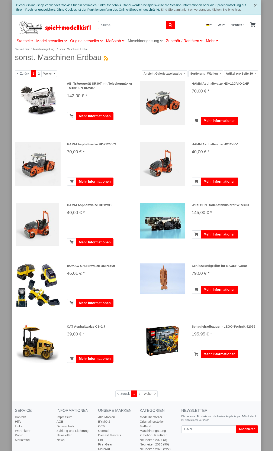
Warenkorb (22, 430)
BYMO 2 (104, 421)
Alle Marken (106, 417)
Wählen (204, 73)
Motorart (104, 449)
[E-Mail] (208, 429)
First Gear (105, 444)
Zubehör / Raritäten (184, 41)
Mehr (212, 41)
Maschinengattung (145, 41)
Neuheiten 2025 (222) (155, 449)
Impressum (64, 417)
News (61, 440)
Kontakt (20, 417)
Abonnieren (247, 429)
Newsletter (64, 435)
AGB (60, 421)
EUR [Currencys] (221, 24)
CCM (101, 426)
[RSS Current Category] (106, 58)
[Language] (209, 25)
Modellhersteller (51, 41)
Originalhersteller (86, 41)
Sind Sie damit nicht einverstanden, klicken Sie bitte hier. (201, 9)
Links (18, 426)
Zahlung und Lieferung (73, 430)
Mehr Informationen (95, 116)
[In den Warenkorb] (71, 116)
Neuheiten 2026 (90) (154, 444)
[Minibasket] (253, 25)
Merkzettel (22, 440)
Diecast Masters (109, 435)
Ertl (100, 440)
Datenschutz (65, 426)
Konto (19, 435)
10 (240, 73)
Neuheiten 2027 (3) (153, 440)
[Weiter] (49, 73)
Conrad (103, 430)
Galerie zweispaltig (163, 73)
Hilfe (18, 421)
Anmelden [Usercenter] (237, 24)
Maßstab (115, 41)
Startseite (25, 41)
